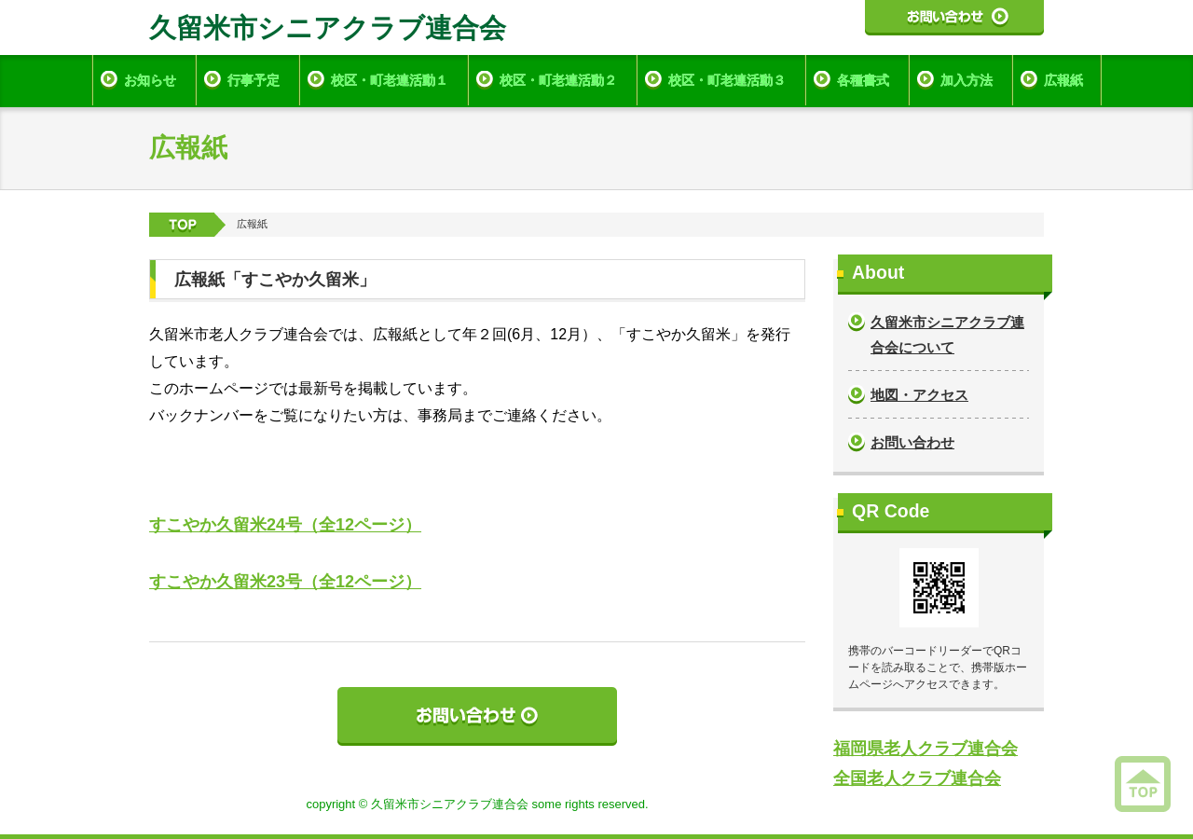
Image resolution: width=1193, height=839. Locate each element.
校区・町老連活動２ (558, 80)
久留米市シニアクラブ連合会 (327, 28)
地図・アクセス (919, 395)
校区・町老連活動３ (727, 80)
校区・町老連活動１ (389, 80)
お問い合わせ (912, 442)
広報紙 (1063, 80)
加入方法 (966, 80)
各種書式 (863, 80)
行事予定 (253, 80)
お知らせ (150, 80)
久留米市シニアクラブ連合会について (947, 334)
